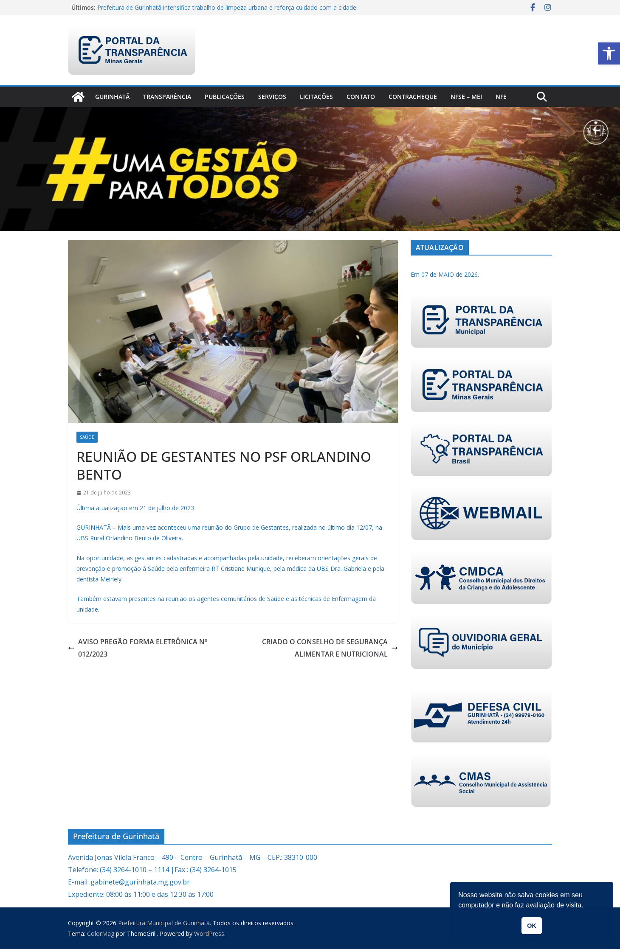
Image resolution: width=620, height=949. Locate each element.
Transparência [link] (167, 97)
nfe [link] (501, 97)
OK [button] (531, 925)
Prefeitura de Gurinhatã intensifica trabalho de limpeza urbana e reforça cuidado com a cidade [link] (226, 7)
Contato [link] (361, 97)
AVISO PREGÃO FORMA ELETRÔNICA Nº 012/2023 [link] (137, 648)
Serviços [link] (272, 97)
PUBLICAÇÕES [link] (225, 97)
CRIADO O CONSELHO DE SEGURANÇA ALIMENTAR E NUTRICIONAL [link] (330, 648)
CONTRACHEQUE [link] (413, 97)
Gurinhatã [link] (112, 97)
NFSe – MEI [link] (466, 97)
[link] (609, 53)
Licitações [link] (316, 97)
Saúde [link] (87, 437)
